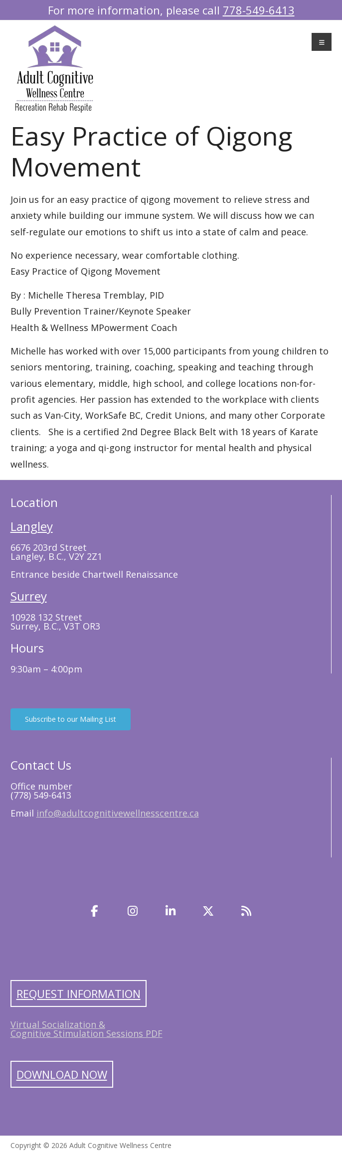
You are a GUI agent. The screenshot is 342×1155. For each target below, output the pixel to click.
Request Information (78, 993)
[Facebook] (94, 910)
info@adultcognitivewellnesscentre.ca (117, 813)
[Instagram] (132, 910)
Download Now (61, 1074)
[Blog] (246, 910)
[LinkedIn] (170, 910)
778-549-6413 (259, 9)
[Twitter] (208, 910)
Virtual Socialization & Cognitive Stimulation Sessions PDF (86, 1028)
